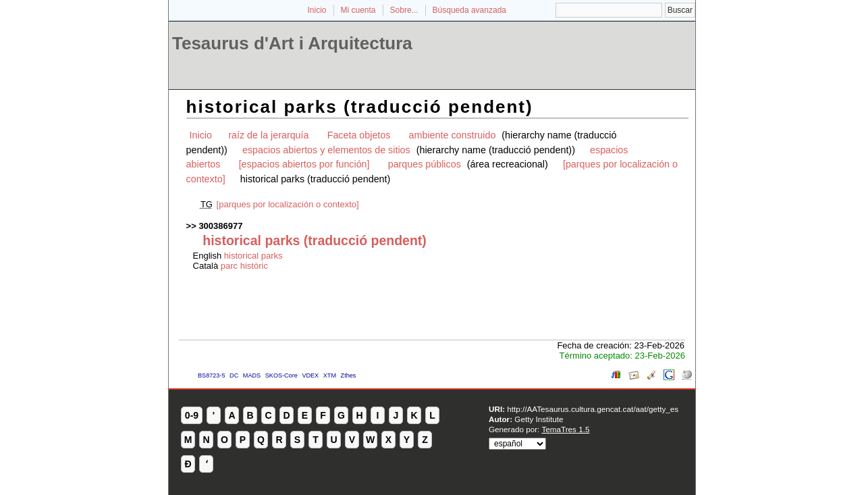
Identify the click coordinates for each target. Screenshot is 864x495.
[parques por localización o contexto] (288, 204)
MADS (252, 375)
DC (234, 375)
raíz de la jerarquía (268, 135)
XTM (329, 375)
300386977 (220, 226)
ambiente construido (452, 135)
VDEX (310, 375)
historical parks (253, 256)
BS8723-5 (211, 375)
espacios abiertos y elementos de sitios (326, 150)
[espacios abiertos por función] (304, 164)
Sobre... (404, 10)
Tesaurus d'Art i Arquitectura (292, 43)
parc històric (244, 266)
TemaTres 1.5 (565, 429)
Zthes (348, 375)
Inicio (316, 10)
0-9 (191, 415)
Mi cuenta (358, 10)
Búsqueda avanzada (469, 10)
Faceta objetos (359, 135)
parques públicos (424, 164)
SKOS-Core (281, 375)
